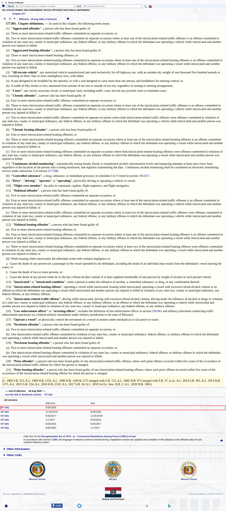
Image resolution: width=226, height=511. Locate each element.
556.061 (157, 311)
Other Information (18, 449)
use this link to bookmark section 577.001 (29, 394)
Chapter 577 (18, 13)
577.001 (5, 407)
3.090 (54, 439)
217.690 (53, 171)
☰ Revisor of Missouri (14, 3)
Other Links (14, 455)
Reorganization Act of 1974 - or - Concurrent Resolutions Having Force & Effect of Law (88, 436)
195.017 (144, 175)
